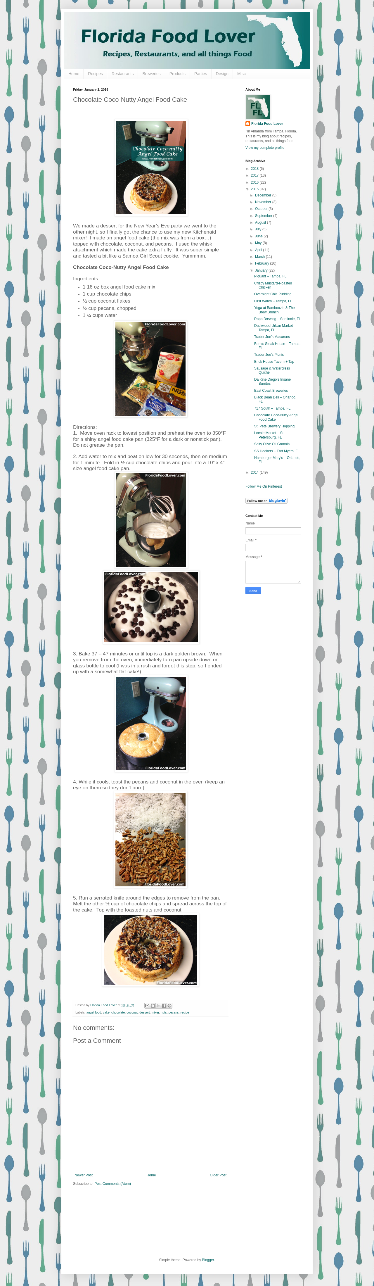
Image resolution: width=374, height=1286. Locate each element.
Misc (241, 73)
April (259, 250)
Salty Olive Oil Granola (272, 444)
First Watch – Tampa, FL (273, 301)
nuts (164, 1012)
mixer (155, 1012)
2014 (255, 472)
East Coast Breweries (271, 391)
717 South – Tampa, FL (272, 408)
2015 (255, 189)
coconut (132, 1012)
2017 (255, 175)
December (263, 195)
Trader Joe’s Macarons (272, 337)
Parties (200, 73)
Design (222, 73)
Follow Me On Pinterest (263, 486)
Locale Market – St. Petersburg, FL (269, 435)
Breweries (151, 73)
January (262, 270)
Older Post (218, 1175)
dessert (144, 1012)
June (259, 236)
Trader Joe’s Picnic (269, 355)
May (259, 243)
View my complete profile (264, 148)
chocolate (118, 1012)
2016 (255, 182)
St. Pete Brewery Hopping (274, 426)
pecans (174, 1012)
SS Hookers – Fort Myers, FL (276, 451)
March (260, 257)
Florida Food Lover (267, 124)
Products (177, 73)
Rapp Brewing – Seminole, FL (277, 319)
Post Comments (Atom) (112, 1184)
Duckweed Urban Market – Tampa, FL (275, 328)
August (261, 222)
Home (73, 73)
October (262, 209)
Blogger (208, 1260)
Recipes (95, 73)
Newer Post (84, 1175)
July (258, 229)
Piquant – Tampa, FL (270, 276)
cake (106, 1012)
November (263, 202)
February (262, 263)
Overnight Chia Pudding (272, 294)
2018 (255, 169)
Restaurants (123, 73)
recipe (185, 1012)
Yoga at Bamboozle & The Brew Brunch (274, 310)
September (264, 216)
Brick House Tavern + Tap (274, 362)
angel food (93, 1012)
